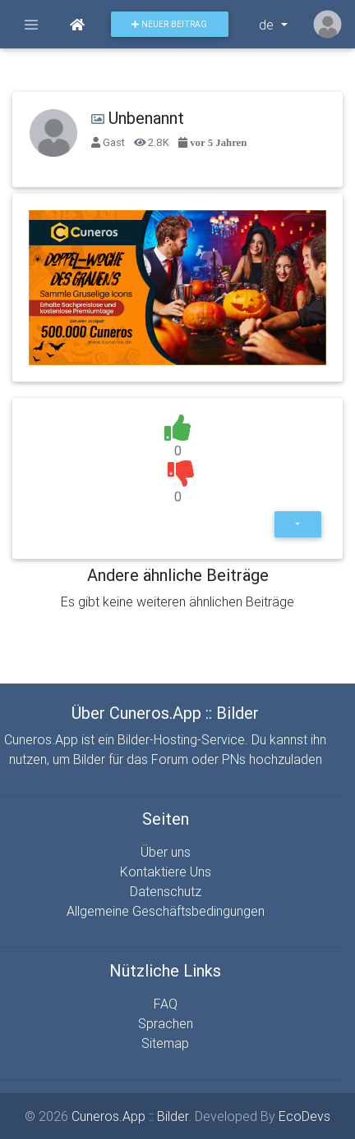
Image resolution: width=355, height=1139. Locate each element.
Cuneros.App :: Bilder (129, 1116)
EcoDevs (304, 1116)
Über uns (166, 852)
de (268, 24)
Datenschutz (165, 891)
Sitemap (165, 1043)
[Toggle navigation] (31, 24)
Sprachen (165, 1023)
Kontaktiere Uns (165, 871)
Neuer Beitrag (169, 24)
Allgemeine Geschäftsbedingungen (166, 911)
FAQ (166, 1003)
